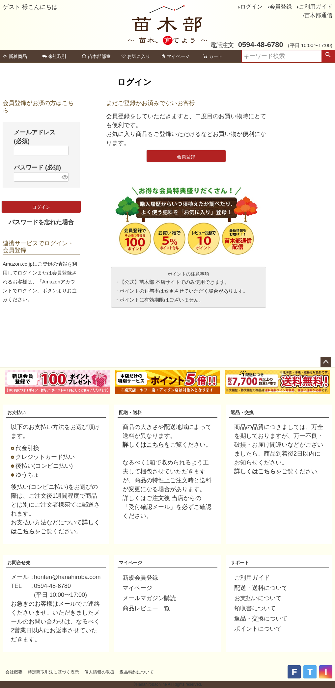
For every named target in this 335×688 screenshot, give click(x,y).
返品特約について (137, 672)
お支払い (16, 412)
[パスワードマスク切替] (64, 176)
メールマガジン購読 (149, 598)
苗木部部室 (96, 56)
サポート (240, 562)
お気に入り (135, 56)
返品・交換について (261, 618)
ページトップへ (326, 362)
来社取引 (54, 56)
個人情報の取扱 (99, 672)
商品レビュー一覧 (146, 608)
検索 (328, 56)
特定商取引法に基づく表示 (53, 672)
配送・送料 (130, 412)
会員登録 (280, 7)
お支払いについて (258, 598)
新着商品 (15, 56)
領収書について (255, 608)
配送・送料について (261, 588)
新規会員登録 (140, 577)
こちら (26, 531)
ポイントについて (258, 628)
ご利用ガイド (315, 7)
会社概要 (13, 672)
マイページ (175, 56)
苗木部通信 (318, 15)
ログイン (251, 7)
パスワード (37, 167)
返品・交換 (242, 412)
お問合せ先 (18, 562)
